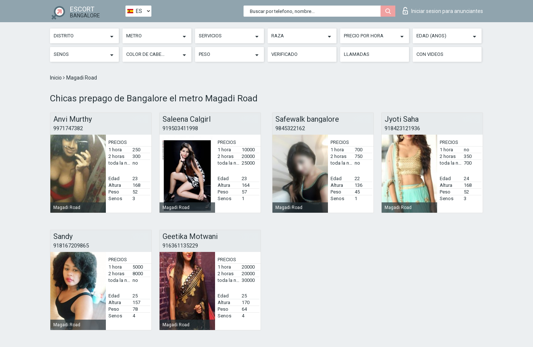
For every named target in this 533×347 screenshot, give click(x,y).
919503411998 (180, 128)
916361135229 (180, 245)
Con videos (429, 54)
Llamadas (356, 54)
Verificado (284, 54)
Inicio (56, 78)
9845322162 (290, 128)
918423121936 (402, 128)
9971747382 (68, 128)
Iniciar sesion (443, 11)
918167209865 (71, 245)
